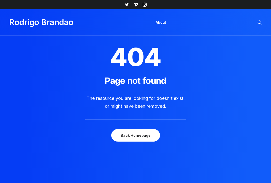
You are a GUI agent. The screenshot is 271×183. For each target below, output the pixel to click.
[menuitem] (126, 4)
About (161, 22)
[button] (126, 4)
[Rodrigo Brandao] (41, 22)
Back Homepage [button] (136, 135)
